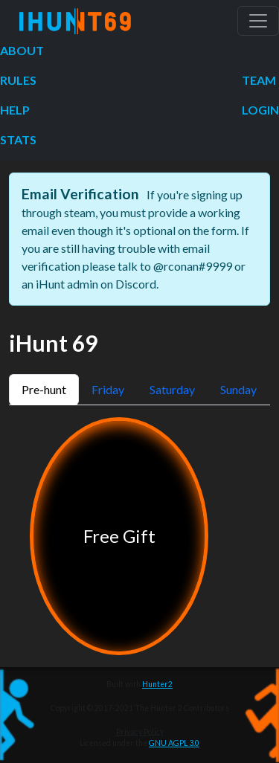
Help (15, 110)
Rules (18, 80)
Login (260, 110)
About (22, 50)
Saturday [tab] (172, 389)
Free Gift (119, 536)
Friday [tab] (108, 389)
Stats (18, 139)
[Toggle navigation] (258, 21)
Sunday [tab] (238, 389)
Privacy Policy (140, 731)
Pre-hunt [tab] (44, 389)
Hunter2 (157, 684)
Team (259, 80)
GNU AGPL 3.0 (174, 742)
